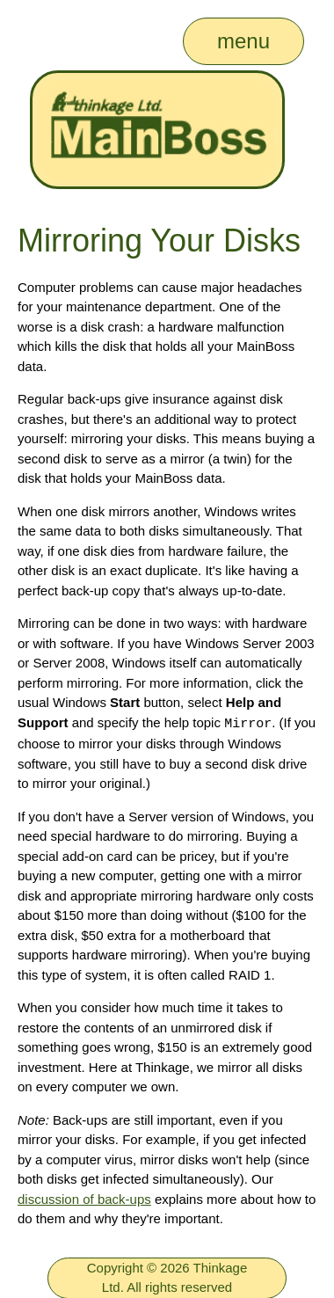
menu (243, 41)
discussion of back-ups (84, 1198)
